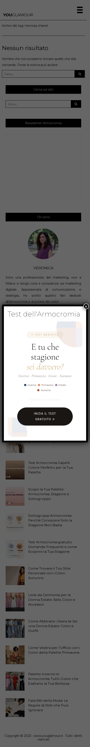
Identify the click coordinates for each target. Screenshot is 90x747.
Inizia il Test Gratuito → (45, 416)
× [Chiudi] (86, 306)
